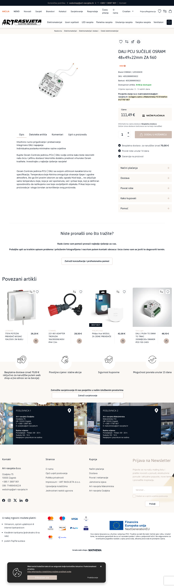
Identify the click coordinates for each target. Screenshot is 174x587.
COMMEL (52, 331)
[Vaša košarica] (170, 12)
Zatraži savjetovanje (87, 395)
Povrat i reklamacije (98, 477)
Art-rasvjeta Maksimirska (101, 486)
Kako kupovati (128, 198)
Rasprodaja (92, 11)
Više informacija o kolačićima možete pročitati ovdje (49, 572)
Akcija (5, 11)
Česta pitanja (105, 11)
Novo (17, 11)
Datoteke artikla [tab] (38, 134)
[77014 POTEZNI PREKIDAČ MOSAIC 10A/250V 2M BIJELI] (35, 341)
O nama (115, 11)
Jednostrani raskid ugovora (59, 490)
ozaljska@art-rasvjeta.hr (28, 425)
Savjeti (38, 11)
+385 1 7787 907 (112, 423)
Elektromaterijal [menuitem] (54, 22)
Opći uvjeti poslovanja (56, 473)
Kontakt (122, 3)
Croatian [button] (126, 11)
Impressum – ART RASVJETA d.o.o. (63, 481)
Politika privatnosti (55, 477)
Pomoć (124, 208)
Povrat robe (127, 188)
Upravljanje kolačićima (56, 486)
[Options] (92, 578)
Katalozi (62, 11)
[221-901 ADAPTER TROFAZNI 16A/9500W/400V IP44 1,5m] (79, 341)
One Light (139, 331)
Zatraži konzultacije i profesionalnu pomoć (87, 261)
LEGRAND (9, 331)
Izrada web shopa (79, 550)
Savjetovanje (77, 11)
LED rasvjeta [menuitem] (87, 22)
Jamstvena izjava (97, 481)
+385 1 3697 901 (108, 3)
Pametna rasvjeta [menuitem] (104, 22)
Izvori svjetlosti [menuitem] (72, 22)
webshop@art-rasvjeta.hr (81, 3)
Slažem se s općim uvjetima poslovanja (152, 496)
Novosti (27, 11)
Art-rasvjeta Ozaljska (99, 490)
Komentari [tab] (57, 134)
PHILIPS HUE (97, 331)
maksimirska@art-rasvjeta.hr (116, 425)
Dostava (125, 178)
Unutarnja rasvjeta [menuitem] (124, 22)
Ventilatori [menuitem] (158, 22)
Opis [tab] (21, 134)
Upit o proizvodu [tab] (77, 134)
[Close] (42, 577)
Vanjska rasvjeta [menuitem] (143, 22)
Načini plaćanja (129, 168)
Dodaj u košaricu (153, 134)
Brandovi (50, 11)
